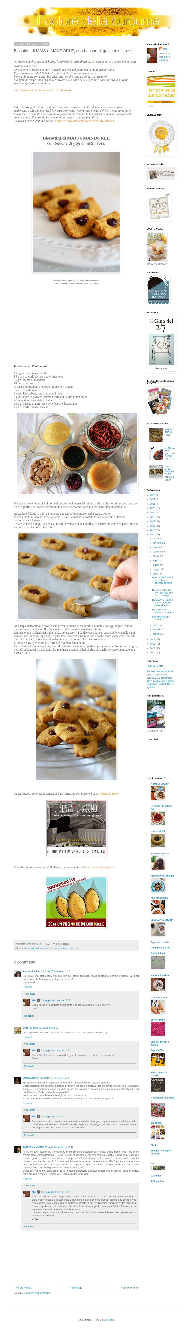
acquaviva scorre (160, 853)
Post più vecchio (130, 1287)
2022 (153, 499)
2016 (153, 526)
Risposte (30, 994)
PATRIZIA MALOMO (33, 1147)
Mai (34, 1000)
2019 (153, 512)
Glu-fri (154, 1145)
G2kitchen (156, 1175)
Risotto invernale (155, 671)
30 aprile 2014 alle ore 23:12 (59, 1147)
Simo (25, 1028)
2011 (153, 648)
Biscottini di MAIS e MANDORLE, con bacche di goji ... (162, 593)
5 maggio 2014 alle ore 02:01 (55, 1192)
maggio (157, 569)
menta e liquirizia (160, 975)
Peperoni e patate (160, 942)
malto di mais (51, 948)
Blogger (110, 1320)
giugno (156, 565)
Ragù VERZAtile (155, 666)
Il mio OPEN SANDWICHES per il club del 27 (169, 473)
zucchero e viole (159, 997)
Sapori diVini (157, 1050)
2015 (153, 530)
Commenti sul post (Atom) (37, 1293)
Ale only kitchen (31, 971)
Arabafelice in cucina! (162, 875)
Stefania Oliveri (31, 1078)
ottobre (156, 547)
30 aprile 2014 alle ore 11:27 (55, 971)
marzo (156, 625)
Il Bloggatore (157, 1181)
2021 (153, 504)
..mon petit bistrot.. (161, 947)
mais (42, 948)
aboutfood (156, 1123)
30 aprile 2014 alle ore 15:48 (54, 1078)
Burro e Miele (158, 1019)
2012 (153, 643)
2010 (153, 652)
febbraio (157, 629)
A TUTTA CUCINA (160, 784)
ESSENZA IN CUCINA (162, 920)
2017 (153, 521)
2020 (153, 508)
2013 (153, 639)
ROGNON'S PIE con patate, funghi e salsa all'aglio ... (162, 603)
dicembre (158, 538)
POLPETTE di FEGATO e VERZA (163, 611)
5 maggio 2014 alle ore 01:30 (55, 1000)
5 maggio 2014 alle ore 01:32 (55, 1050)
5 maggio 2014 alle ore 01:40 (55, 1116)
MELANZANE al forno (169, 432)
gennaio (157, 634)
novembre (158, 543)
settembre (158, 551)
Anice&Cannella (159, 897)
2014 (153, 534)
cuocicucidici (158, 831)
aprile (156, 573)
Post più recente (23, 1287)
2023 (153, 495)
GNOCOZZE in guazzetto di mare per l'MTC (170, 453)
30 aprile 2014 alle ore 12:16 (43, 1028)
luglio (156, 560)
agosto (156, 556)
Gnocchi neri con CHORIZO (160, 618)
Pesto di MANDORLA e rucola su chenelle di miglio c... (163, 581)
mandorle (62, 948)
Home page (76, 1287)
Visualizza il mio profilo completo (165, 56)
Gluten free (29, 948)
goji (37, 948)
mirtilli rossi (73, 948)
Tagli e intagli (158, 953)
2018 (153, 517)
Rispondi (27, 987)
